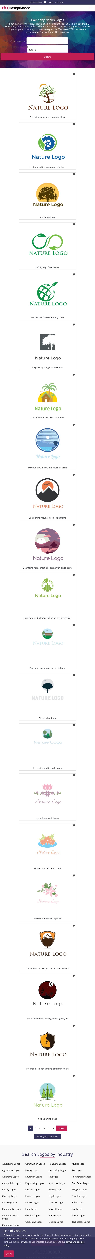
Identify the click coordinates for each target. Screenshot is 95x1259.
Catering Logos (9, 1195)
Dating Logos (31, 1169)
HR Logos (53, 1176)
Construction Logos (35, 1163)
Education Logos (33, 1176)
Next (61, 1128)
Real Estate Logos (80, 1182)
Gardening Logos (33, 1221)
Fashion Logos (32, 1189)
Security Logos (79, 1195)
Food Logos (31, 1208)
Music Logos (78, 1163)
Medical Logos (56, 1221)
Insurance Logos (57, 1182)
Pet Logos (77, 1169)
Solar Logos (77, 1202)
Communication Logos (10, 1217)
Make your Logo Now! (47, 1136)
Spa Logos (77, 1208)
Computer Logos (10, 1224)
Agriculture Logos (11, 1169)
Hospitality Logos (57, 1169)
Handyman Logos (57, 1163)
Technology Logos (81, 1221)
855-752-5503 (36, 2)
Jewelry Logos (56, 1189)
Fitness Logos (32, 1202)
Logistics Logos (56, 1202)
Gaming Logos (32, 1215)
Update (47, 56)
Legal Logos (54, 1195)
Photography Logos (81, 1176)
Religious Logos (79, 1189)
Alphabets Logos (10, 1176)
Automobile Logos (11, 1182)
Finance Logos (32, 1195)
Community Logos (11, 1208)
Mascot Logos (55, 1208)
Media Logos (55, 1215)
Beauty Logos (9, 1189)
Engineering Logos (34, 1182)
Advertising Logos (11, 1163)
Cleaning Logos (9, 1202)
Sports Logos (78, 1215)
